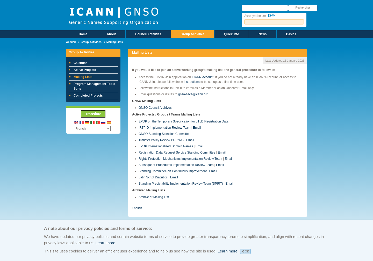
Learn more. (105, 243)
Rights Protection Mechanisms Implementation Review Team (180, 159)
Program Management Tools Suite (94, 86)
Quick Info (231, 34)
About (111, 34)
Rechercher (302, 7)
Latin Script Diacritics (153, 177)
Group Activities (192, 34)
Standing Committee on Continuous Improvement (173, 171)
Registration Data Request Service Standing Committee (177, 152)
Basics (291, 34)
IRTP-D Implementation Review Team (164, 127)
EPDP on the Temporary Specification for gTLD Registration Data (183, 121)
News (263, 34)
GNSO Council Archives (155, 108)
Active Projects (85, 70)
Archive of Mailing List (154, 197)
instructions (192, 82)
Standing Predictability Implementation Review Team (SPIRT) (181, 183)
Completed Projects (88, 95)
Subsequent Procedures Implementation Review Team (176, 165)
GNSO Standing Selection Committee (164, 134)
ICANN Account (202, 77)
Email (197, 127)
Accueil (71, 42)
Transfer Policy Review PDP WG (161, 140)
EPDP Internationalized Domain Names (166, 146)
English (137, 208)
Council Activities (148, 34)
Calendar (80, 63)
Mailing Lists (83, 77)
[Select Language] (92, 128)
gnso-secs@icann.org (193, 94)
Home (83, 34)
